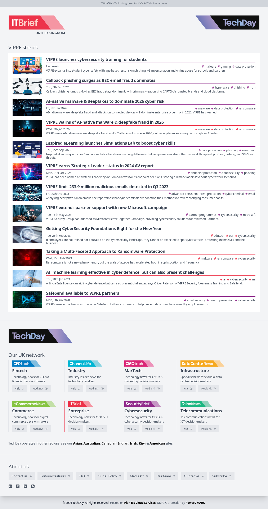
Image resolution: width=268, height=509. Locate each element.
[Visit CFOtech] (19, 388)
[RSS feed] (33, 486)
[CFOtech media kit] (40, 388)
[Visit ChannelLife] (75, 388)
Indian (123, 443)
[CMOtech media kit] (152, 388)
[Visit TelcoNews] (188, 428)
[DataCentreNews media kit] (208, 388)
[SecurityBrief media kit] (152, 428)
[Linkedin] (10, 486)
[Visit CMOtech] (131, 388)
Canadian (109, 443)
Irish (133, 443)
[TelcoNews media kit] (208, 428)
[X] (17, 486)
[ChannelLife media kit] (96, 388)
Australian (92, 443)
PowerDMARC (195, 503)
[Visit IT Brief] (75, 428)
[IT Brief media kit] (96, 428)
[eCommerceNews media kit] (40, 428)
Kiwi (142, 443)
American (157, 443)
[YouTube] (25, 486)
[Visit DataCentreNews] (188, 388)
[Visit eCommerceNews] (19, 428)
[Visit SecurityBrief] (131, 428)
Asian (77, 443)
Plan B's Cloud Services (140, 503)
